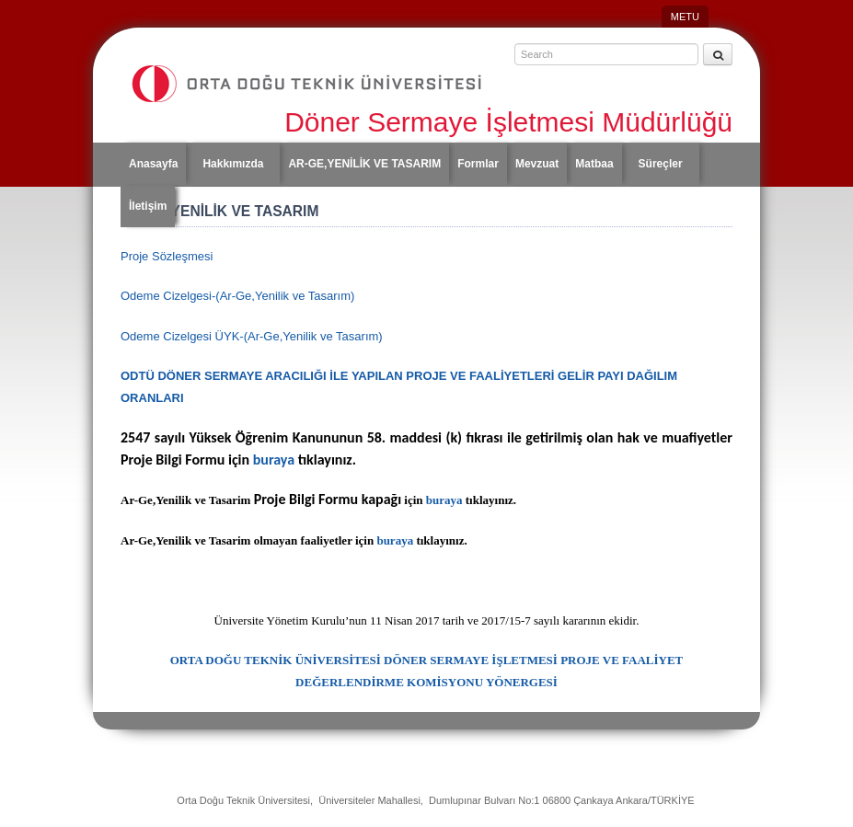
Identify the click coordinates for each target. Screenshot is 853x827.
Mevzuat (537, 163)
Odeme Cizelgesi (237, 296)
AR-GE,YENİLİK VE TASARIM (364, 163)
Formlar (478, 163)
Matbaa (594, 163)
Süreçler (661, 163)
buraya (271, 459)
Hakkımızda (232, 163)
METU (685, 16)
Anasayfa (153, 163)
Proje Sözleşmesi (167, 256)
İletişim (148, 206)
